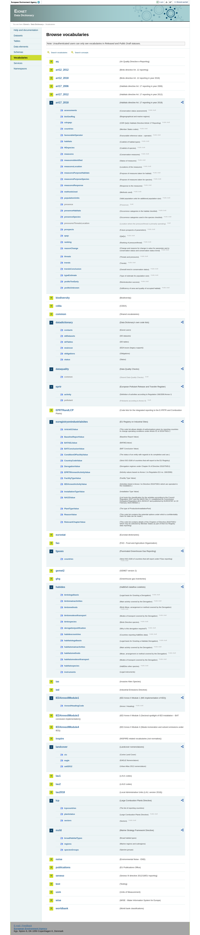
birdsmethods (71, 607)
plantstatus (69, 814)
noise (59, 859)
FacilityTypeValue (72, 478)
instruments (70, 672)
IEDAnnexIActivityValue (75, 484)
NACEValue (69, 497)
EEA (26, 2)
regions (67, 844)
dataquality (62, 369)
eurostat (61, 534)
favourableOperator (73, 135)
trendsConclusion (72, 269)
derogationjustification (75, 628)
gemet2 (60, 570)
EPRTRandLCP (65, 410)
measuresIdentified (73, 160)
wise (58, 900)
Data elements (21, 46)
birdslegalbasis (71, 595)
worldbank (62, 908)
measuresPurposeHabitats (76, 173)
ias (57, 681)
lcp (57, 800)
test (58, 884)
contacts (68, 330)
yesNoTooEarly (71, 281)
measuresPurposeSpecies (76, 179)
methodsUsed (71, 192)
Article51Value (71, 429)
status (67, 359)
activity (67, 394)
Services (18, 63)
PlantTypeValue (71, 508)
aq (57, 61)
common (61, 314)
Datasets (18, 35)
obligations (69, 353)
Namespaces (20, 68)
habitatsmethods (72, 653)
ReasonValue (70, 514)
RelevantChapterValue (74, 522)
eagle (66, 760)
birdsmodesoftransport (75, 615)
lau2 (58, 784)
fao (57, 543)
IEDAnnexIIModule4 (67, 727)
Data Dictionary (37, 24)
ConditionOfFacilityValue (76, 454)
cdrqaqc (68, 122)
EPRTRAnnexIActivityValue (77, 472)
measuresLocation (73, 166)
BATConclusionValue (74, 449)
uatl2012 (68, 766)
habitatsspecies (71, 666)
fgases (60, 551)
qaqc (66, 236)
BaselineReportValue (74, 437)
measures (69, 154)
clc (65, 754)
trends (67, 263)
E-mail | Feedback (23, 925)
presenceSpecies (72, 217)
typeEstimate (70, 275)
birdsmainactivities (73, 601)
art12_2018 (62, 78)
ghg (58, 578)
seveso (60, 875)
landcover (62, 747)
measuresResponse (73, 185)
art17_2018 (62, 102)
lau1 (58, 776)
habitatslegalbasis (73, 640)
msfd (59, 830)
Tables (17, 41)
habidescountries (72, 634)
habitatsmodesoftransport (76, 659)
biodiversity (63, 297)
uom (58, 892)
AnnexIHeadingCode (74, 706)
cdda (58, 306)
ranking (67, 242)
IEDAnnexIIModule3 (67, 715)
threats (67, 256)
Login (161, 2)
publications (63, 867)
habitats (68, 141)
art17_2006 (62, 86)
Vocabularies (21, 57)
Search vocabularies (59, 52)
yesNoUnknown (71, 288)
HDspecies (69, 147)
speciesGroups (71, 850)
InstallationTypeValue (74, 491)
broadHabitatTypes (73, 838)
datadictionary (64, 322)
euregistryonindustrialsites (72, 421)
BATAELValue (70, 443)
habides (60, 587)
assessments (70, 110)
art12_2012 (62, 69)
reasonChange (71, 248)
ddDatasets (69, 336)
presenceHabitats (72, 210)
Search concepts (81, 52)
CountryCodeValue (73, 460)
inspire (60, 738)
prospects (69, 229)
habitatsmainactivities (74, 647)
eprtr (58, 386)
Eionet (26, 24)
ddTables (68, 342)
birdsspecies (70, 621)
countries (68, 129)
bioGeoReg (69, 116)
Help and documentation (26, 30)
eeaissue (68, 348)
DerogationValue (72, 466)
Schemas (18, 52)
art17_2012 (62, 94)
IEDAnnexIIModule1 (67, 698)
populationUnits (71, 198)
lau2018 (60, 792)
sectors (67, 820)
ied (57, 689)
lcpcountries (70, 808)
